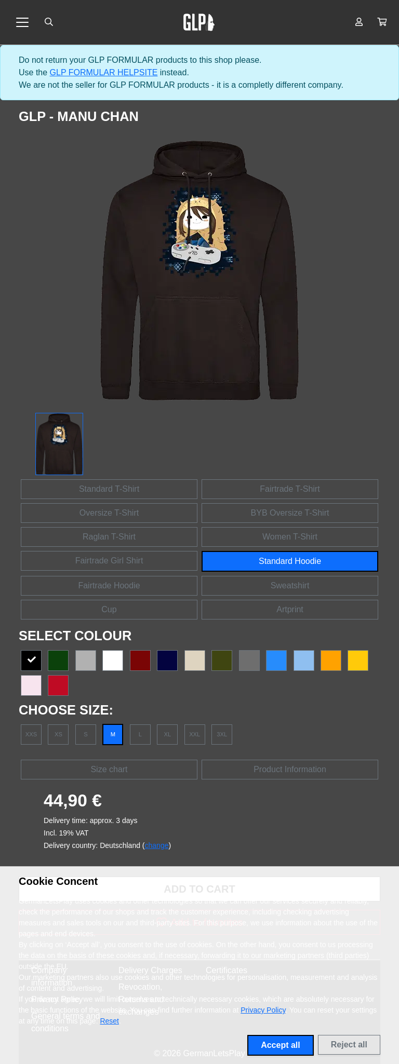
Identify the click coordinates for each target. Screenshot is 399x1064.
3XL (222, 734)
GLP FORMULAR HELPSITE (104, 72)
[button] (382, 22)
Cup (108, 609)
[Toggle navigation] (22, 22)
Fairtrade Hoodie (109, 585)
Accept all (280, 1045)
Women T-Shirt (289, 536)
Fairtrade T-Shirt (290, 488)
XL (167, 734)
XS (58, 734)
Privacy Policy (263, 1010)
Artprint (289, 609)
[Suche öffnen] (48, 22)
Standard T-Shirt (109, 488)
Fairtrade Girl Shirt (109, 560)
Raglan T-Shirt (109, 536)
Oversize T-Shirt (109, 512)
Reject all (349, 1044)
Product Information (290, 769)
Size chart (108, 769)
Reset (109, 1021)
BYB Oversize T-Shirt (290, 512)
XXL (194, 734)
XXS (31, 734)
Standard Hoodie (290, 561)
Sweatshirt (290, 585)
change (157, 845)
